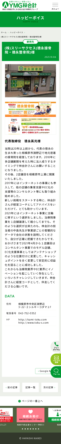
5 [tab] (33, 429)
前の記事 (11, 387)
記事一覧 (30, 387)
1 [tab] (22, 429)
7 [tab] (38, 429)
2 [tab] (25, 429)
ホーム (4, 32)
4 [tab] (30, 429)
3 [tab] (27, 429)
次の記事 (49, 387)
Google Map (45, 371)
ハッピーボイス (16, 32)
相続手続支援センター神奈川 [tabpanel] (30, 417)
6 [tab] (35, 429)
